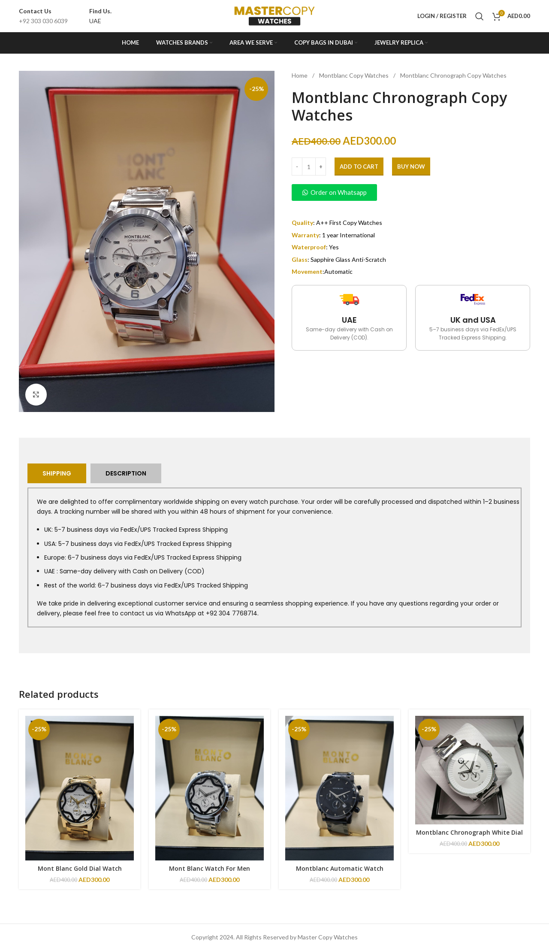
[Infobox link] (43, 16)
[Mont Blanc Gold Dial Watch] (79, 788)
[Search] (479, 16)
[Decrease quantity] (297, 166)
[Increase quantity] (320, 166)
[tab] (56, 473)
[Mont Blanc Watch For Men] (209, 788)
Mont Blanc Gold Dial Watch (80, 868)
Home (300, 75)
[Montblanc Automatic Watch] (339, 788)
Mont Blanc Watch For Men (209, 868)
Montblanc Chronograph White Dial (469, 832)
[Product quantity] (308, 166)
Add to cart (359, 166)
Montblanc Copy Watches (354, 75)
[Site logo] (274, 15)
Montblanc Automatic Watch (339, 868)
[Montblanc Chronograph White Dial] (469, 770)
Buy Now (411, 166)
